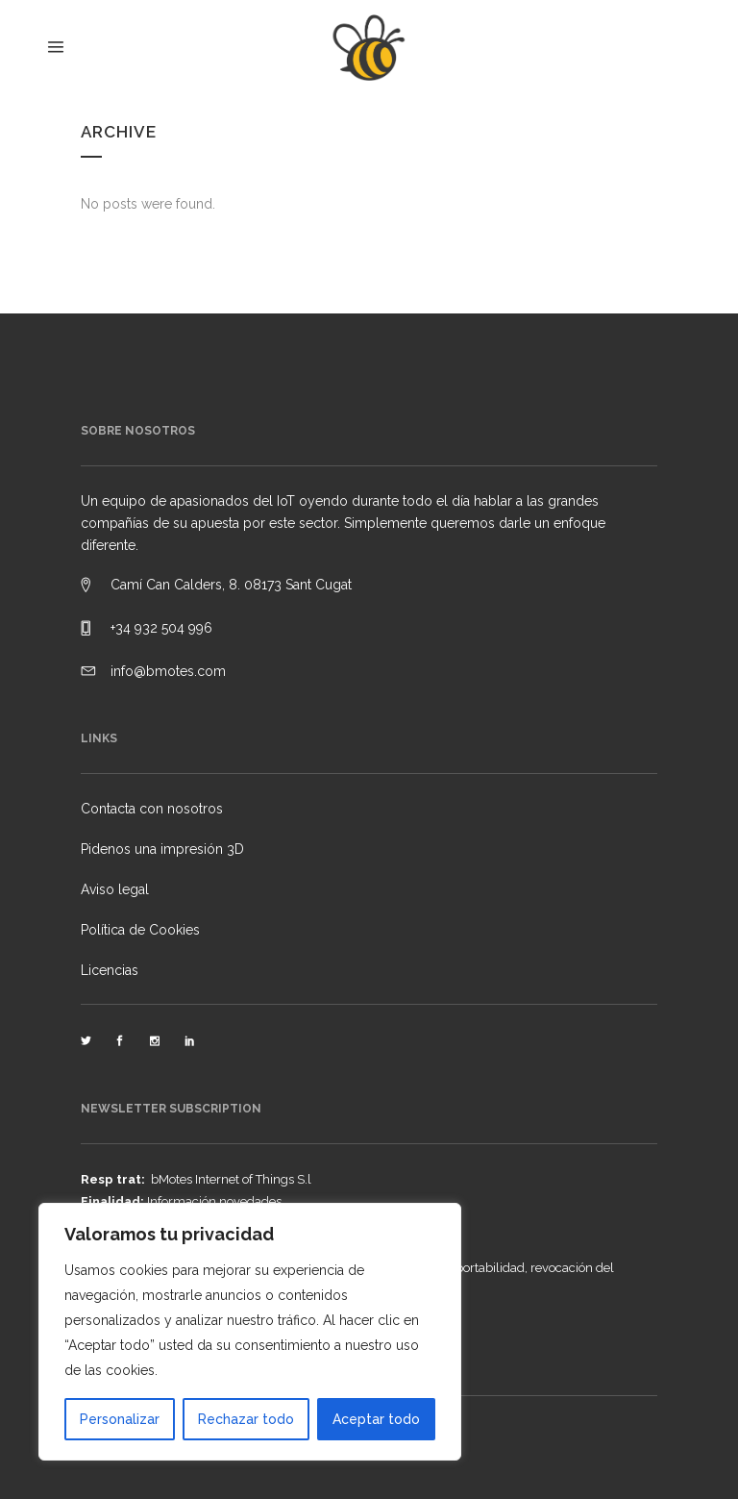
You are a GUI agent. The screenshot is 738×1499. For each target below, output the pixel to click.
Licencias (109, 970)
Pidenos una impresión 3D (162, 849)
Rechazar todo (246, 1419)
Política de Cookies (140, 929)
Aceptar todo (376, 1419)
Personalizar (120, 1419)
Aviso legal (115, 889)
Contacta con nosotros (152, 808)
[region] (249, 1332)
